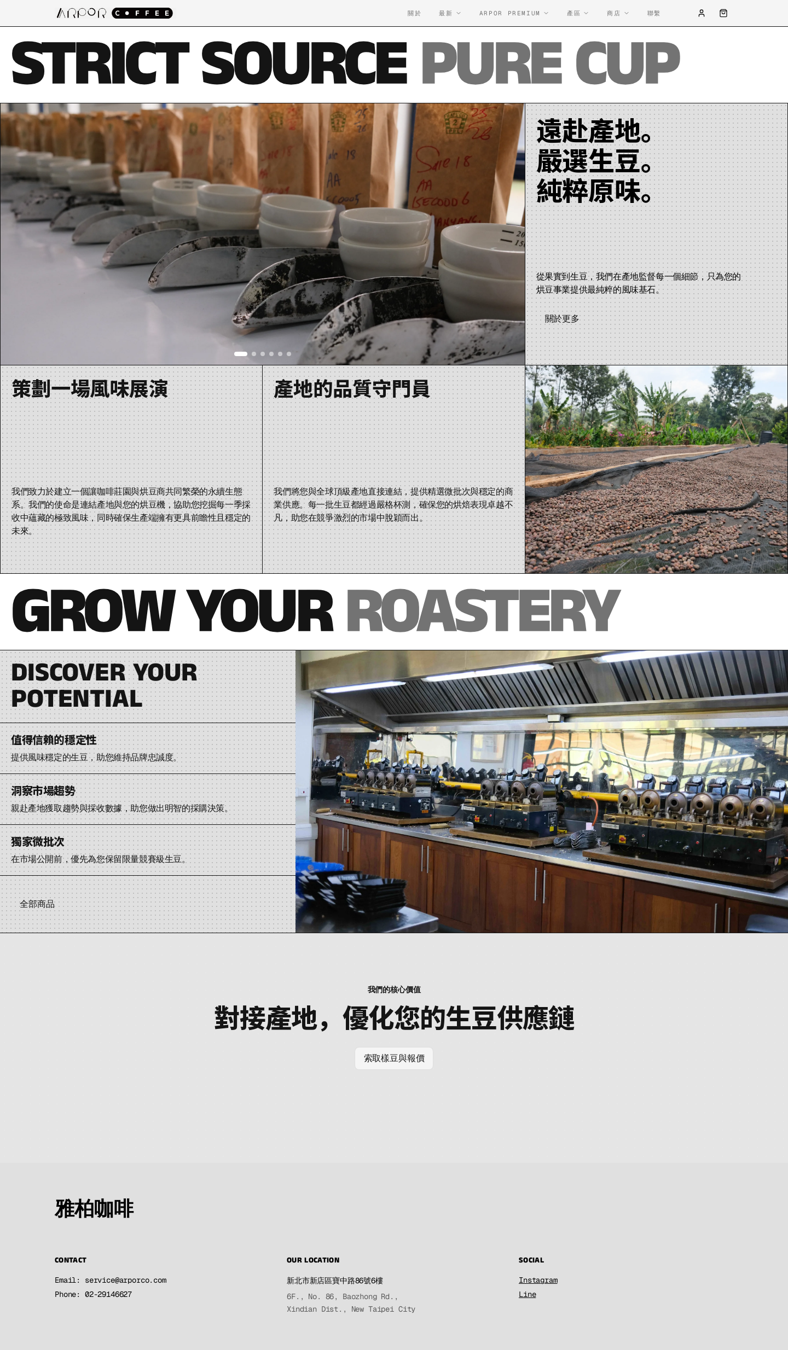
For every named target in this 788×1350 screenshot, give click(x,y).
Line (527, 1294)
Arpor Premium (514, 13)
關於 (414, 13)
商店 (618, 13)
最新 (450, 13)
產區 (578, 13)
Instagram (538, 1280)
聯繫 (654, 13)
